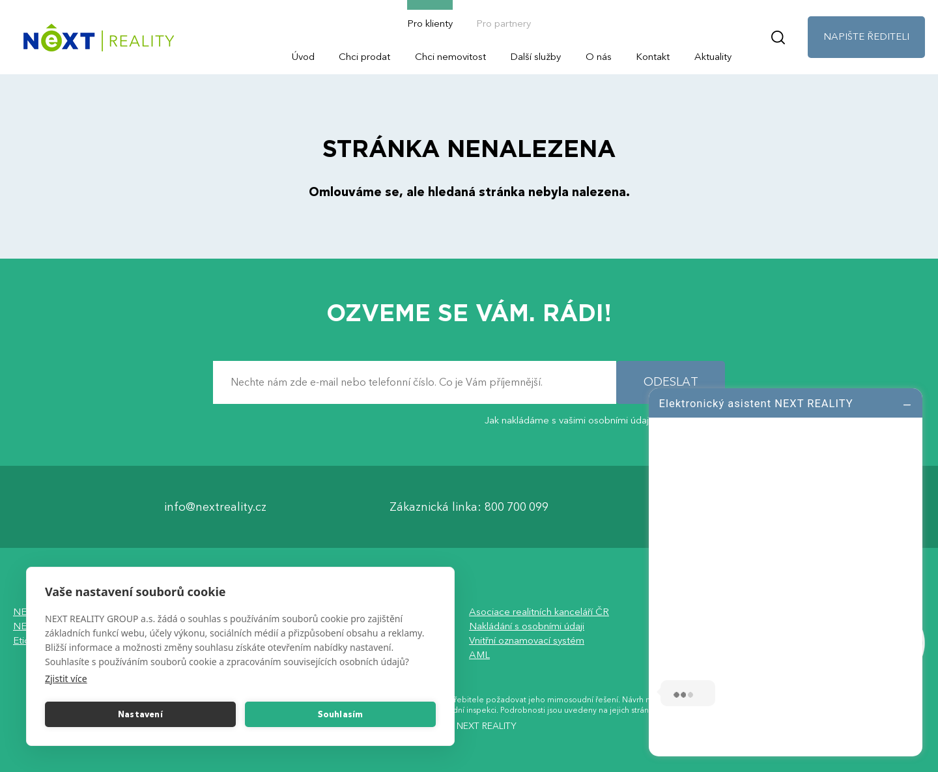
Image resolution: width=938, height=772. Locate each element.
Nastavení (140, 715)
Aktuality (713, 56)
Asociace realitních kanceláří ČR (539, 611)
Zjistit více (66, 678)
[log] (785, 571)
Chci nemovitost (450, 56)
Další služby (535, 56)
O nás (599, 56)
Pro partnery (503, 23)
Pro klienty (430, 23)
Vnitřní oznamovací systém (526, 640)
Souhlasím (340, 715)
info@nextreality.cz (215, 507)
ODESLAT (671, 382)
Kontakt (653, 56)
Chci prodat (364, 56)
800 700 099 (516, 507)
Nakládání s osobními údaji (526, 626)
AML (479, 654)
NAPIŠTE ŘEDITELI (866, 36)
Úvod (303, 56)
